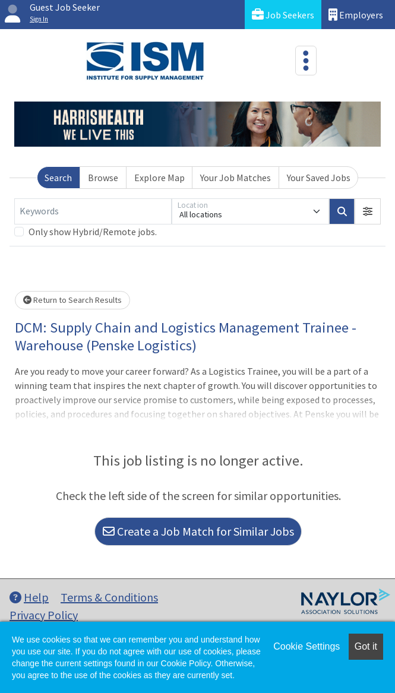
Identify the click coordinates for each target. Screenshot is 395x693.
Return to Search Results (72, 300)
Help (29, 597)
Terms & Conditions (109, 597)
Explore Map (159, 177)
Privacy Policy (44, 614)
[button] (368, 211)
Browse (103, 177)
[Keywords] (93, 211)
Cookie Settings (306, 646)
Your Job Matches (235, 177)
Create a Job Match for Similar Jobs (198, 531)
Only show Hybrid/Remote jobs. (93, 232)
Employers (355, 14)
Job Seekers (283, 14)
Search (58, 177)
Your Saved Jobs (318, 177)
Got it (366, 646)
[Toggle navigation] (306, 60)
